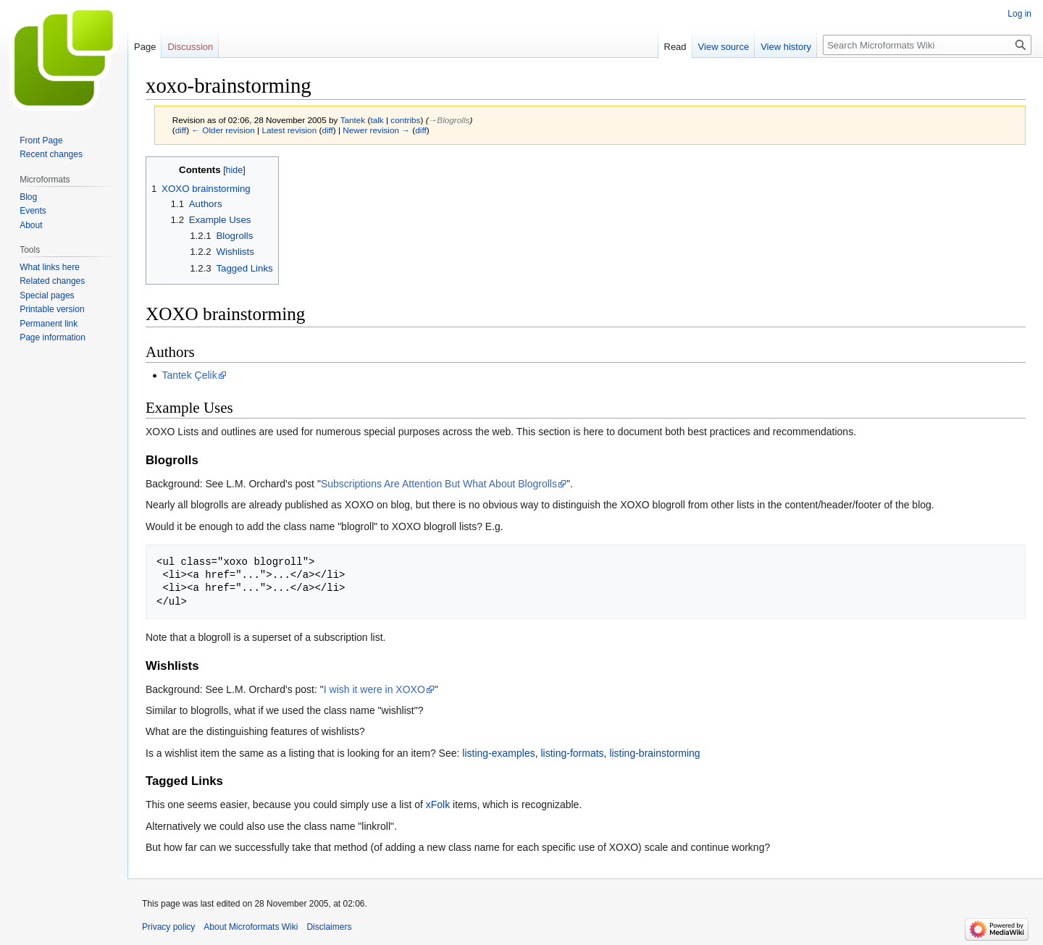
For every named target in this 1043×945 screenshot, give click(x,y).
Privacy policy (168, 927)
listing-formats (571, 753)
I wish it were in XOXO (374, 689)
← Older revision (223, 130)
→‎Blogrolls (449, 120)
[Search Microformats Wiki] (927, 45)
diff (180, 130)
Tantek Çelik (189, 375)
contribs (405, 120)
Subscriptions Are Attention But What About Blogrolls (439, 484)
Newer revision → (376, 130)
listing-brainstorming (654, 753)
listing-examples (498, 753)
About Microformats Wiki (251, 927)
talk (376, 120)
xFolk (438, 804)
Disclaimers (328, 927)
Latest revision (289, 130)
